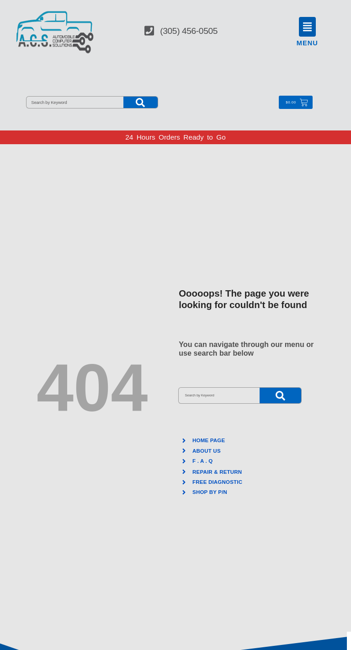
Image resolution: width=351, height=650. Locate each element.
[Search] (140, 102)
